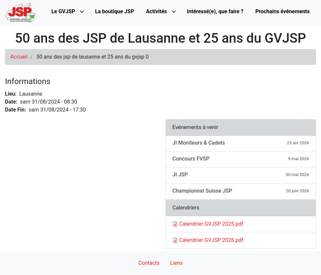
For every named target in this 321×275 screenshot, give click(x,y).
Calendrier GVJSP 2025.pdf (211, 224)
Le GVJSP (63, 11)
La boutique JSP (114, 11)
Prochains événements (282, 11)
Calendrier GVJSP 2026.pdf (211, 240)
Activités (156, 11)
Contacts (149, 263)
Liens (176, 263)
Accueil (19, 57)
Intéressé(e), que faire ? (215, 11)
